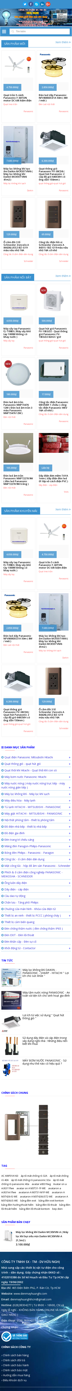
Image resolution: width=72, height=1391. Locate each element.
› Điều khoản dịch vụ (14, 1380)
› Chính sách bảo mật (14, 1370)
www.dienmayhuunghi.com (30, 1293)
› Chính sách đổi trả (13, 1360)
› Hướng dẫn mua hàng (15, 1375)
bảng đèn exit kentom (51, 1200)
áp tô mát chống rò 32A (34, 1175)
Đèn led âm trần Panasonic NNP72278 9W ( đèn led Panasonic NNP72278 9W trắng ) (18, 480)
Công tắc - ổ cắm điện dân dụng (22, 859)
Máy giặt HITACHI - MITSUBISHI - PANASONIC (31, 813)
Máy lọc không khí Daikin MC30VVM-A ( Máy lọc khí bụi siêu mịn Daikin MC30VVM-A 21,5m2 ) (42, 1236)
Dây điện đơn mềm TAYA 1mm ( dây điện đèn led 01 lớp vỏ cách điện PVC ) (53, 478)
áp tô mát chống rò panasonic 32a (31, 1180)
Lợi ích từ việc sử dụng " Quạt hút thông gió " (43, 1016)
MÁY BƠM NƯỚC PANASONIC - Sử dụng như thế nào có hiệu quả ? (44, 1062)
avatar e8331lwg (41, 1184)
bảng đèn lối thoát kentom (34, 1209)
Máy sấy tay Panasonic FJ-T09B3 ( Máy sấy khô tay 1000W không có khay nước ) (17, 333)
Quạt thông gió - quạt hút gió (21, 764)
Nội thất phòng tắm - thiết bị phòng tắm (27, 820)
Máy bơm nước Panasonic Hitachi (23, 777)
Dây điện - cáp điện (15, 889)
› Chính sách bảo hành (15, 1365)
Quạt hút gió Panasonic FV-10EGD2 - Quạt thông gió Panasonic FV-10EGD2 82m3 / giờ (53, 333)
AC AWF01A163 (10, 1175)
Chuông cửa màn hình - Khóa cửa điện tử (28, 909)
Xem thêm (63, 42)
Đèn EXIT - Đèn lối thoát (17, 935)
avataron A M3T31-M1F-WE (34, 1192)
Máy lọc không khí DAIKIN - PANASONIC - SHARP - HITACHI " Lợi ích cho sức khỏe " (45, 973)
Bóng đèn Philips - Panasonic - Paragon (27, 852)
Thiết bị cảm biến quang (17, 922)
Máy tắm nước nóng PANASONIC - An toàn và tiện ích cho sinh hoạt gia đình (46, 994)
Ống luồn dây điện (14, 883)
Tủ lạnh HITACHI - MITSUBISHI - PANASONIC (31, 807)
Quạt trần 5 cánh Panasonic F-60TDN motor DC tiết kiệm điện (17, 97)
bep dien (57, 1209)
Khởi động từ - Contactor (18, 948)
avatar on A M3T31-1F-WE (31, 1188)
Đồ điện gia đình (13, 833)
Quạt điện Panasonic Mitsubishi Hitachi (27, 757)
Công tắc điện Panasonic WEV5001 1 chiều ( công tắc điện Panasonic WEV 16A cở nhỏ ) (53, 406)
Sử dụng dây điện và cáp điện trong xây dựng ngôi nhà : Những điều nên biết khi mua (44, 1041)
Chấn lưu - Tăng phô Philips (19, 902)
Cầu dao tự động (13, 896)
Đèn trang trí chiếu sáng (17, 839)
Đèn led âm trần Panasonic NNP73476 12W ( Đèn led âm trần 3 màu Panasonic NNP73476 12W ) (17, 407)
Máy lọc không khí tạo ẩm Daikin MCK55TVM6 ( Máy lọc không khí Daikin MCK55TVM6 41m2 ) (18, 174)
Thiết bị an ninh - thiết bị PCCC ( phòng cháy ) (31, 915)
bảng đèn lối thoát (46, 1204)
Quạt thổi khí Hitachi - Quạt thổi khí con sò (29, 770)
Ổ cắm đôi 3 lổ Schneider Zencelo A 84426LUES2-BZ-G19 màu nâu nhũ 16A (16, 246)
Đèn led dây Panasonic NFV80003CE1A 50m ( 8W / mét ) (53, 97)
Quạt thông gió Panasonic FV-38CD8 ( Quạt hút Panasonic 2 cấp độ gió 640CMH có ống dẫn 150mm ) (52, 174)
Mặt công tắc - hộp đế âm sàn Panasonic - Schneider (35, 866)
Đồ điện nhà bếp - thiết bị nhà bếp (24, 826)
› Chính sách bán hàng (15, 1355)
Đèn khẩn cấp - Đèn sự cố (18, 941)
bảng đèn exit (28, 1200)
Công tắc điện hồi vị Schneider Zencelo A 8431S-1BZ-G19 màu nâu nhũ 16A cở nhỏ (53, 246)
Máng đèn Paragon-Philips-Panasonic (26, 846)
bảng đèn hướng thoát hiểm (17, 1204)
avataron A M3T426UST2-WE (36, 1196)
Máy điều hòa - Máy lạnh (18, 800)
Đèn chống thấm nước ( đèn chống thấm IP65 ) (32, 928)
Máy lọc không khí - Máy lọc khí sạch (25, 794)
